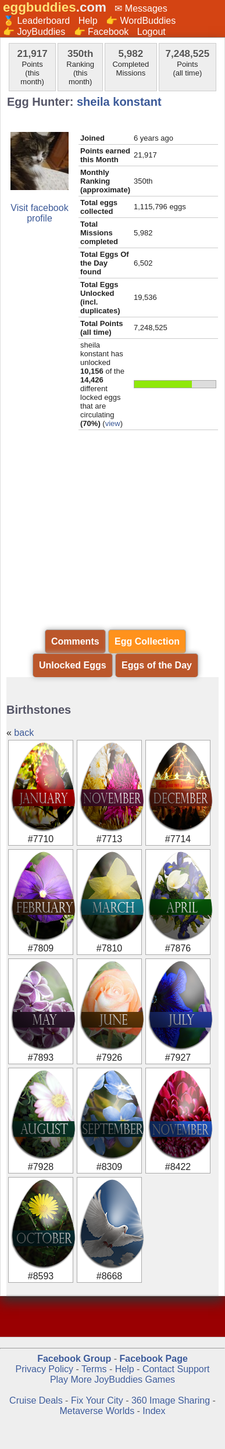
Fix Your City (98, 1400)
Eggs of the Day (157, 665)
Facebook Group (74, 1359)
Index (153, 1411)
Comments (75, 641)
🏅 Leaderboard (36, 21)
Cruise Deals (36, 1400)
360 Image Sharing (172, 1400)
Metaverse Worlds (97, 1411)
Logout (151, 32)
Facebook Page (153, 1359)
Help (88, 21)
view (112, 423)
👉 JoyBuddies (34, 32)
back (24, 733)
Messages (146, 8)
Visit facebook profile (39, 213)
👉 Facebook (101, 32)
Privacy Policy (44, 1369)
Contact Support (176, 1369)
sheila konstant (119, 101)
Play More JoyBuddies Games (112, 1379)
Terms (94, 1369)
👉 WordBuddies (141, 21)
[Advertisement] (112, 538)
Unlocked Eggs (72, 665)
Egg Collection (147, 641)
